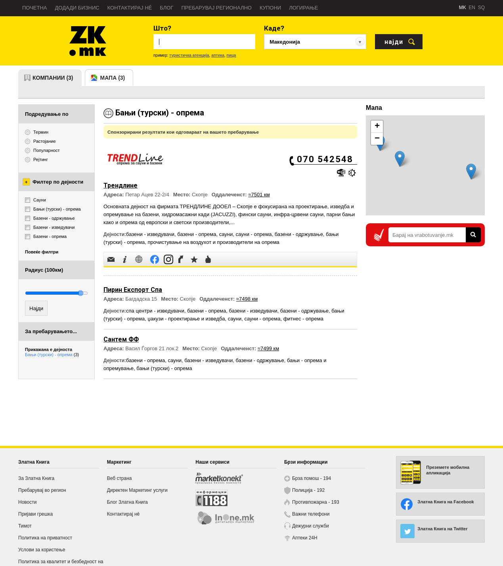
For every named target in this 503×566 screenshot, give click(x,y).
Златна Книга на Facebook (445, 501)
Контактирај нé (129, 8)
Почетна (34, 8)
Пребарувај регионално (217, 8)
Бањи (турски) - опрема (52, 354)
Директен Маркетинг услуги (137, 490)
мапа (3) (112, 78)
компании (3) (53, 78)
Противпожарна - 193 (315, 502)
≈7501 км (259, 195)
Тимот (25, 526)
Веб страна (119, 478)
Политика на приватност (45, 538)
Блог (166, 8)
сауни (226, 234)
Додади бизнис (77, 8)
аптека (217, 55)
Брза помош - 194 (311, 478)
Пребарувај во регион (42, 490)
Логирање (303, 8)
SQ (481, 7)
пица (231, 55)
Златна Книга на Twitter (442, 528)
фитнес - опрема (303, 319)
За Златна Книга (36, 478)
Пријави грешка (35, 514)
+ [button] (377, 126)
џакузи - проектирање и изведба (186, 319)
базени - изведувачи (150, 234)
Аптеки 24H (304, 538)
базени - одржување (299, 234)
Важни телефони (311, 514)
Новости (27, 502)
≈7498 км (247, 299)
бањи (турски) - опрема (164, 368)
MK (462, 7)
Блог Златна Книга (127, 502)
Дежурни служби (310, 526)
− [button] (377, 139)
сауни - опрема (253, 234)
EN (472, 7)
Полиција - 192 (308, 490)
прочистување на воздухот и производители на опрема (213, 242)
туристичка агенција (189, 55)
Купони (270, 8)
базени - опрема (196, 234)
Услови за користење (41, 550)
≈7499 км (268, 348)
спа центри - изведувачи (155, 311)
